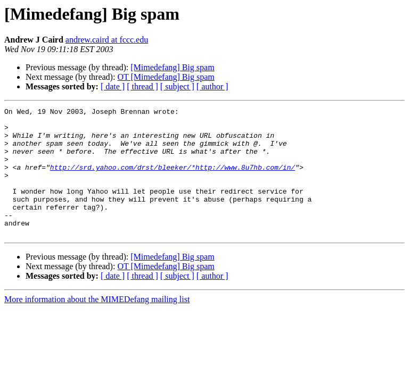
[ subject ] (177, 86)
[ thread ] (142, 86)
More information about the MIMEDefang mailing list (97, 324)
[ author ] (212, 86)
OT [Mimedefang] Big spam (165, 76)
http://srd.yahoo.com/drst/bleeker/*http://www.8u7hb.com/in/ (172, 180)
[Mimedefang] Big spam (172, 67)
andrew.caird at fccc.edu (107, 39)
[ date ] (113, 86)
